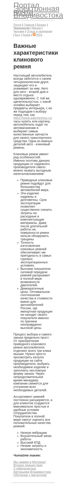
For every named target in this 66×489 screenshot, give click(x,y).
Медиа (36, 28)
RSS (37, 34)
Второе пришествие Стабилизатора (28, 466)
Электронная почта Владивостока (38, 11)
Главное (29, 24)
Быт (17, 34)
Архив (26, 34)
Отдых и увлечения (39, 31)
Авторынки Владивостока (32, 472)
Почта (17, 24)
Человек (18, 31)
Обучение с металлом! (30, 475)
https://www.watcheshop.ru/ (32, 118)
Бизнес (41, 24)
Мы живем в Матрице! (29, 462)
